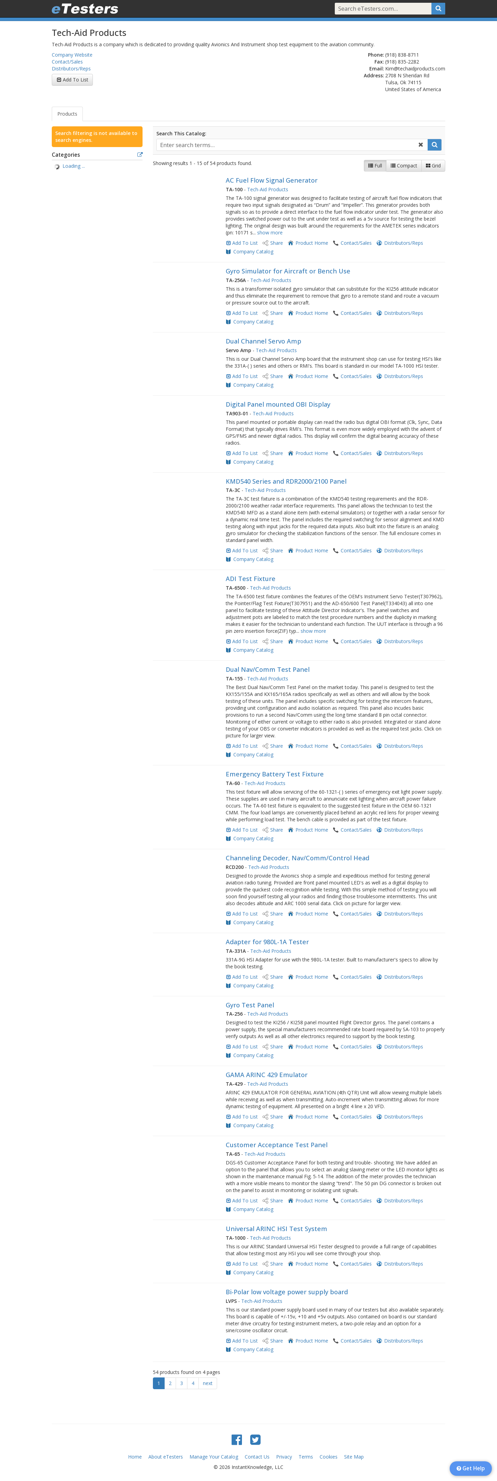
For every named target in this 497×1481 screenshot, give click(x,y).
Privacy (284, 1456)
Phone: (376, 54)
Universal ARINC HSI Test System (276, 1229)
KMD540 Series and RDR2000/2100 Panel (286, 481)
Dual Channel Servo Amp (263, 341)
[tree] (97, 167)
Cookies (329, 1456)
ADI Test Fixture (250, 578)
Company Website (72, 54)
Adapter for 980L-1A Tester (267, 942)
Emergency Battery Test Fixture (275, 774)
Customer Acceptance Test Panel (277, 1145)
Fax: (379, 61)
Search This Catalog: (181, 133)
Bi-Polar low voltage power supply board (287, 1292)
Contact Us (257, 1456)
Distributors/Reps (71, 68)
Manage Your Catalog (213, 1456)
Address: (374, 75)
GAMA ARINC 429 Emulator (267, 1075)
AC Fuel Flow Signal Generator (272, 180)
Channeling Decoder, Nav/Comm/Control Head (297, 858)
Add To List (75, 79)
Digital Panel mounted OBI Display (278, 404)
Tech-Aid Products (267, 189)
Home (135, 1456)
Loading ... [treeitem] (73, 166)
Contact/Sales (67, 61)
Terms (306, 1456)
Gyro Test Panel (250, 1005)
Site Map (354, 1456)
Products (67, 113)
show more (270, 232)
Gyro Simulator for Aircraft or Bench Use (288, 271)
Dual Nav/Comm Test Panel (268, 669)
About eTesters (165, 1456)
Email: (376, 68)
